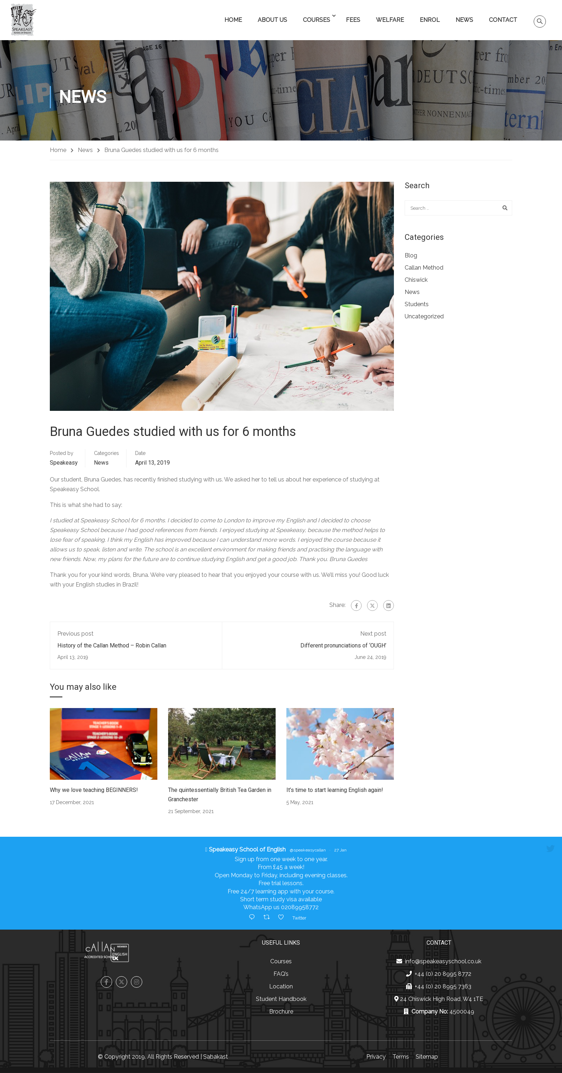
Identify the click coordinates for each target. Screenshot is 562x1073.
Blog (411, 255)
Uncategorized (424, 316)
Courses (316, 19)
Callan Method (424, 267)
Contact (503, 19)
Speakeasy (64, 462)
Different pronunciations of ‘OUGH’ (343, 645)
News (464, 19)
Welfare (390, 19)
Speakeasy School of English (247, 849)
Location (281, 986)
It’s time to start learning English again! (334, 790)
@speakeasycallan (308, 850)
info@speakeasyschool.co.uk (443, 961)
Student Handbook (281, 999)
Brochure (281, 1011)
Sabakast (215, 1056)
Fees (353, 19)
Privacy (376, 1056)
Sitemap (427, 1056)
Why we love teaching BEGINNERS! (94, 790)
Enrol (430, 19)
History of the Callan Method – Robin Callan (111, 645)
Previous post (75, 633)
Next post (373, 633)
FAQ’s (281, 973)
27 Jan (340, 850)
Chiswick (416, 279)
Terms (400, 1056)
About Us (272, 19)
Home (233, 19)
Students (417, 304)
